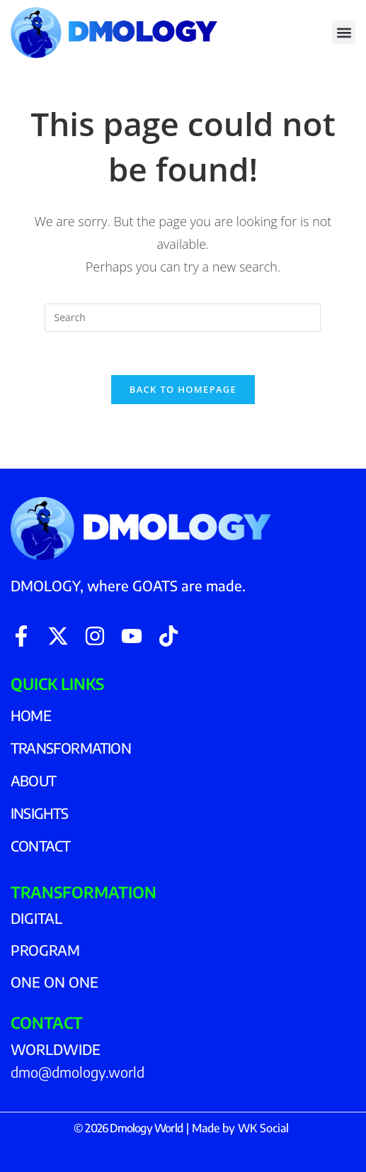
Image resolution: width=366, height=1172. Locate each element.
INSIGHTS (40, 813)
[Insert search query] (183, 317)
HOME (31, 715)
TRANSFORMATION (71, 748)
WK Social (263, 1128)
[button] (343, 32)
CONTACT (40, 845)
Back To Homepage (183, 389)
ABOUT (33, 780)
